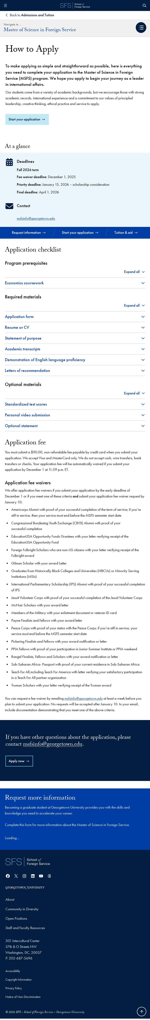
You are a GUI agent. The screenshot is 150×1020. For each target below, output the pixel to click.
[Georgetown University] (25, 889)
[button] (141, 27)
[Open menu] (5, 5)
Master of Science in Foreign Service (40, 30)
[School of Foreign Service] (27, 863)
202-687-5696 (20, 959)
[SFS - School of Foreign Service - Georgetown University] (75, 5)
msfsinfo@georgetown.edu (36, 219)
